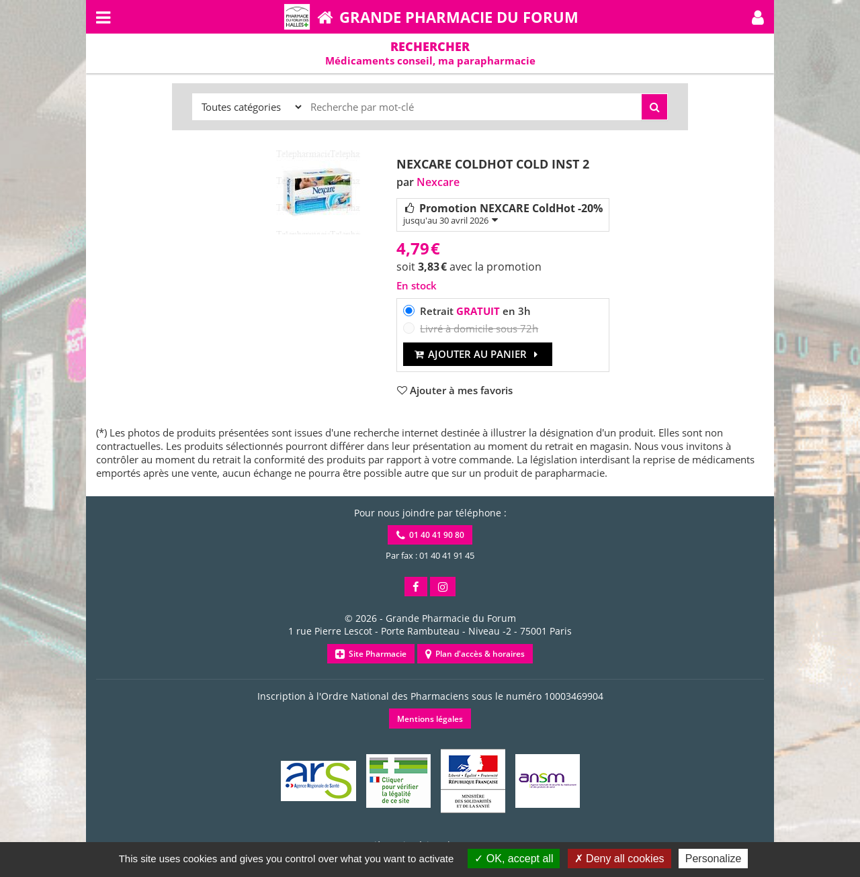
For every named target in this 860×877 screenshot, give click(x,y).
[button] (758, 16)
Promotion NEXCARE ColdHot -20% (503, 213)
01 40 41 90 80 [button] (430, 535)
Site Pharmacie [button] (370, 653)
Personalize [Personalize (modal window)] (713, 858)
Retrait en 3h (475, 311)
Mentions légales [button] (430, 719)
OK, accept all (513, 858)
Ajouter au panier (478, 354)
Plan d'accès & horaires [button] (475, 653)
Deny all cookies (619, 858)
